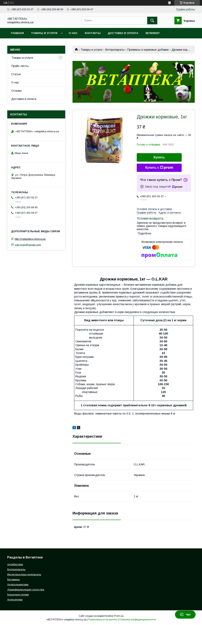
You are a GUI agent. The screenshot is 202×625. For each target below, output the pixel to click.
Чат (185, 614)
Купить (159, 157)
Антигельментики (17, 584)
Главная (17, 33)
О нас (73, 33)
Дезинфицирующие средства (25, 589)
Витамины (13, 579)
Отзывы (16, 90)
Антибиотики (15, 564)
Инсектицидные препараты (24, 574)
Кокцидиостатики (18, 594)
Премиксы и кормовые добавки (148, 49)
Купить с (159, 167)
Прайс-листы (20, 66)
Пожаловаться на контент (102, 619)
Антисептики (15, 599)
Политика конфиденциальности (137, 619)
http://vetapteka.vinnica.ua (30, 238)
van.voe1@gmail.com (28, 244)
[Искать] (152, 20)
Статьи (16, 74)
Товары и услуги (44, 33)
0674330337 (152, 33)
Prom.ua (118, 616)
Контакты (92, 33)
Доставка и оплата (123, 33)
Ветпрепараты (114, 49)
